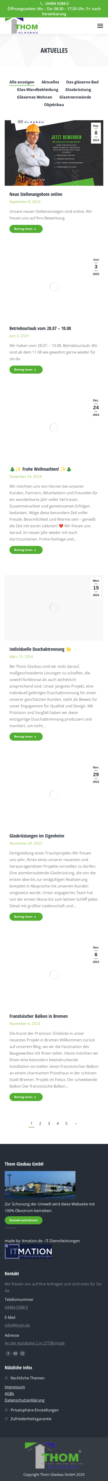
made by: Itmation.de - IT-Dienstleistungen (42, 1240)
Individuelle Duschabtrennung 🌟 (40, 649)
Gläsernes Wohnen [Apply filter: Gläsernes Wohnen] (34, 97)
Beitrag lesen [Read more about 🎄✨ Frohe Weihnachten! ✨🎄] (25, 550)
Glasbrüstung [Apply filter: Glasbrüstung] (78, 89)
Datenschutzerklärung (25, 1400)
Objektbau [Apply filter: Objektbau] (54, 104)
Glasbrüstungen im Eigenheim (36, 836)
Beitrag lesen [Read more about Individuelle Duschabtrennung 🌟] (25, 736)
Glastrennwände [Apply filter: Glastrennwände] (75, 97)
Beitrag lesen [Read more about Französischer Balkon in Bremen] (25, 1097)
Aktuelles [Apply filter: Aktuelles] (50, 82)
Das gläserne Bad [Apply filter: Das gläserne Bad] (82, 82)
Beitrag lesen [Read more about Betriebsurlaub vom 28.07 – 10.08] (25, 369)
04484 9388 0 (54, 3)
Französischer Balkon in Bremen (38, 1016)
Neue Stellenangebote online (35, 194)
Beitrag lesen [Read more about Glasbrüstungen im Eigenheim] (25, 917)
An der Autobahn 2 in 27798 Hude (35, 1343)
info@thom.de (17, 1325)
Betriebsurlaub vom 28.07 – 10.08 (40, 328)
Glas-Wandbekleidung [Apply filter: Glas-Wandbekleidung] (37, 89)
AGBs (9, 1393)
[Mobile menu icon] (100, 26)
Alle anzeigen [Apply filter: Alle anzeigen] (21, 82)
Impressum (15, 1387)
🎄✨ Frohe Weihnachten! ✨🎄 (40, 469)
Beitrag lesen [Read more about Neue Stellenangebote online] (25, 229)
